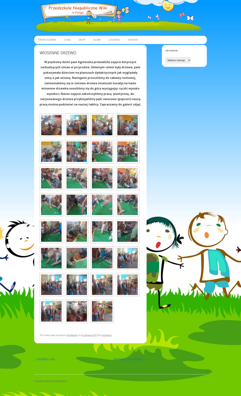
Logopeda (114, 39)
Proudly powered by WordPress (50, 380)
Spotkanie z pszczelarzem (130, 358)
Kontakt (133, 39)
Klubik (97, 39)
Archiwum (72, 335)
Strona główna (47, 39)
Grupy (82, 39)
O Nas (67, 39)
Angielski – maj (44, 358)
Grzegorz (106, 335)
